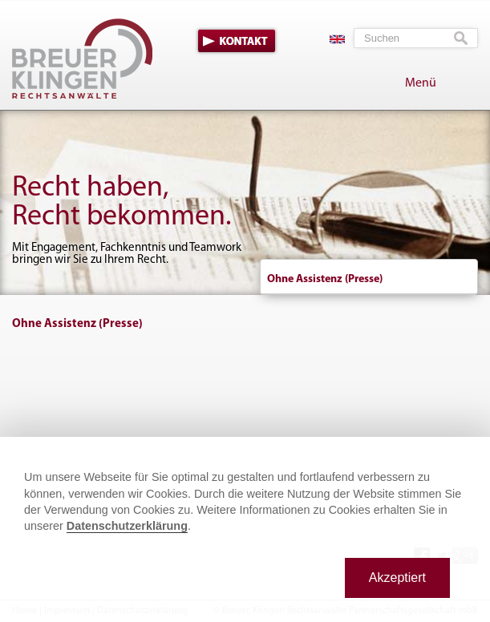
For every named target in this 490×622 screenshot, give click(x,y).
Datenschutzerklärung (127, 525)
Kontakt (236, 41)
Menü (420, 83)
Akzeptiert (397, 577)
